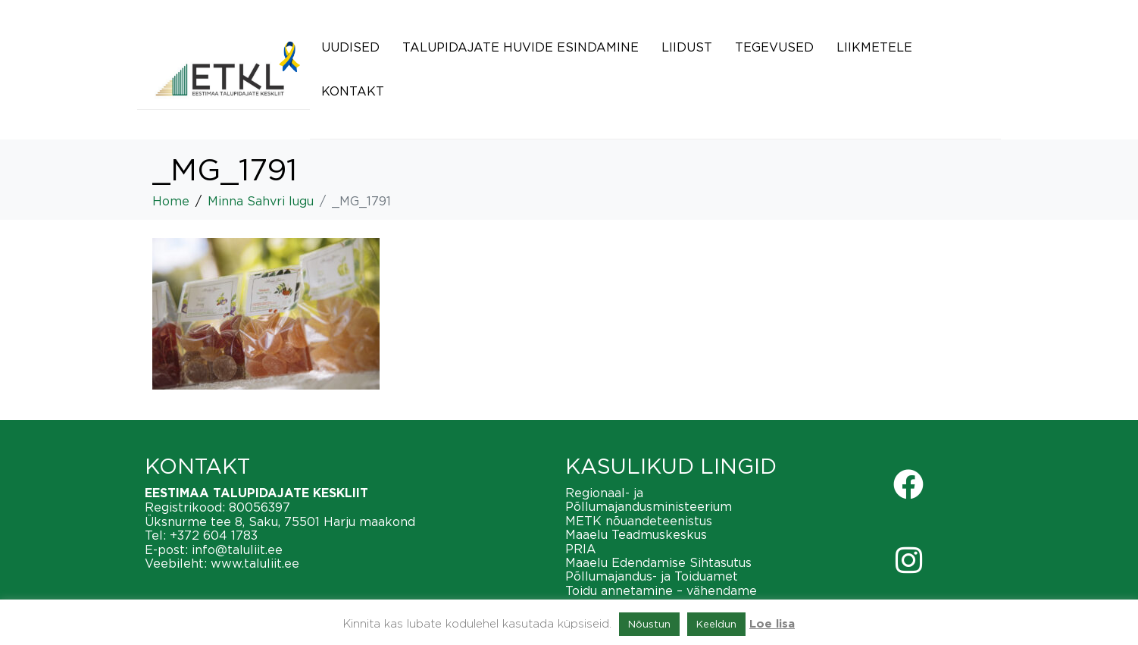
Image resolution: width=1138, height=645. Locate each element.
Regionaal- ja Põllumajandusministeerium (648, 499)
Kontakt (352, 91)
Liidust (686, 47)
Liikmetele (874, 47)
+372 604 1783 (214, 535)
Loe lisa (772, 624)
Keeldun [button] (716, 623)
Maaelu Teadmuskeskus (636, 534)
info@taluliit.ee (237, 549)
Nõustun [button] (649, 623)
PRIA (580, 549)
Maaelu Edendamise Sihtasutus (658, 562)
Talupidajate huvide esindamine (520, 47)
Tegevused (774, 47)
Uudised (350, 47)
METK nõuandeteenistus (638, 521)
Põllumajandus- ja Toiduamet (651, 576)
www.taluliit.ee (255, 563)
